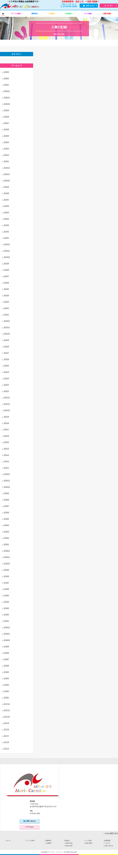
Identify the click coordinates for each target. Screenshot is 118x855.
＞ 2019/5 (5, 595)
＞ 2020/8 (5, 500)
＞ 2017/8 (5, 729)
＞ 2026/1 (5, 85)
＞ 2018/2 (5, 691)
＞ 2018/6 (5, 665)
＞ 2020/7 (5, 506)
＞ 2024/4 (5, 219)
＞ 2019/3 (5, 608)
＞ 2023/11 (6, 251)
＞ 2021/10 (6, 410)
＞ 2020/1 (5, 544)
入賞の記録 (88, 843)
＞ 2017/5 (5, 748)
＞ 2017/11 (6, 710)
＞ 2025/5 (5, 136)
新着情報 (107, 840)
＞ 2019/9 (5, 570)
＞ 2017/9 (5, 723)
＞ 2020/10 (6, 487)
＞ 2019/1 (5, 621)
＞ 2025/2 (5, 155)
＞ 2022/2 (5, 385)
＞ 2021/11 (6, 404)
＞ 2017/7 (5, 736)
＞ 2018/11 (6, 634)
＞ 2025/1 (5, 161)
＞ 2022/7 (5, 353)
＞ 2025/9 (5, 110)
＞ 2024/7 (5, 200)
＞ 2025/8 (5, 117)
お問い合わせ (89, 5)
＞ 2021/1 (5, 468)
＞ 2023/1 (5, 314)
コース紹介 (88, 840)
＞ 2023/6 (5, 283)
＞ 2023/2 (5, 308)
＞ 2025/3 (5, 148)
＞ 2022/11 (6, 327)
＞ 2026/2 (5, 78)
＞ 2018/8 (5, 653)
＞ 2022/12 (6, 321)
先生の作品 (68, 846)
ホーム (8, 840)
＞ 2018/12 (6, 627)
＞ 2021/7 (5, 429)
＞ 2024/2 (5, 231)
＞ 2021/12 (6, 397)
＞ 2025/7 (5, 123)
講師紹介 (48, 840)
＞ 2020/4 (5, 525)
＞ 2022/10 (6, 334)
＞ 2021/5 (5, 442)
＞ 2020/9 (5, 493)
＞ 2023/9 (5, 263)
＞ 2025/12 (6, 91)
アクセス (109, 6)
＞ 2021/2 (5, 461)
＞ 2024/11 (6, 174)
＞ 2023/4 (5, 295)
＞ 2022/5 (5, 365)
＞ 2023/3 (5, 302)
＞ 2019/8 (5, 576)
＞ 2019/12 (6, 551)
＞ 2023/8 (5, 270)
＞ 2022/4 (5, 372)
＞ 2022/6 (5, 359)
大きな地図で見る (111, 833)
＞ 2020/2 (5, 538)
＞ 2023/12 (6, 244)
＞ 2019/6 (5, 589)
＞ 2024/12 (6, 168)
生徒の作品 (68, 843)
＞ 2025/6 (5, 129)
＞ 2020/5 (5, 519)
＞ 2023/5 (5, 289)
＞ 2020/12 (6, 474)
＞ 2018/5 (5, 672)
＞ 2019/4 (5, 602)
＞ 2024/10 (6, 180)
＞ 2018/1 (5, 697)
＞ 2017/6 (5, 742)
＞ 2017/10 (6, 717)
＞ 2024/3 (5, 225)
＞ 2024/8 (5, 193)
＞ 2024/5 (5, 212)
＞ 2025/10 (6, 104)
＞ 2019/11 (6, 557)
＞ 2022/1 (5, 391)
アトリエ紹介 (30, 840)
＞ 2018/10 (6, 640)
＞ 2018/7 (5, 659)
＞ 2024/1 (5, 238)
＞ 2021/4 (5, 448)
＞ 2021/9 (5, 417)
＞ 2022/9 (5, 340)
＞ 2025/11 (6, 97)
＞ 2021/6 (5, 436)
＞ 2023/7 (5, 276)
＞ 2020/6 (5, 512)
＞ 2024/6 (5, 206)
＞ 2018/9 (5, 646)
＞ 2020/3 (5, 531)
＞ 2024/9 (5, 187)
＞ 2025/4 (5, 142)
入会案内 (48, 843)
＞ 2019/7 (5, 583)
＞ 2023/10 (6, 257)
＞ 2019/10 (6, 563)
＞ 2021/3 (5, 455)
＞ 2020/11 (6, 480)
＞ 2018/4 (5, 678)
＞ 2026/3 (5, 72)
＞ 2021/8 (5, 423)
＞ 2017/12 (6, 704)
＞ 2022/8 (5, 346)
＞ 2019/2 (5, 614)
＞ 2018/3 (5, 685)
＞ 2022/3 (5, 378)
